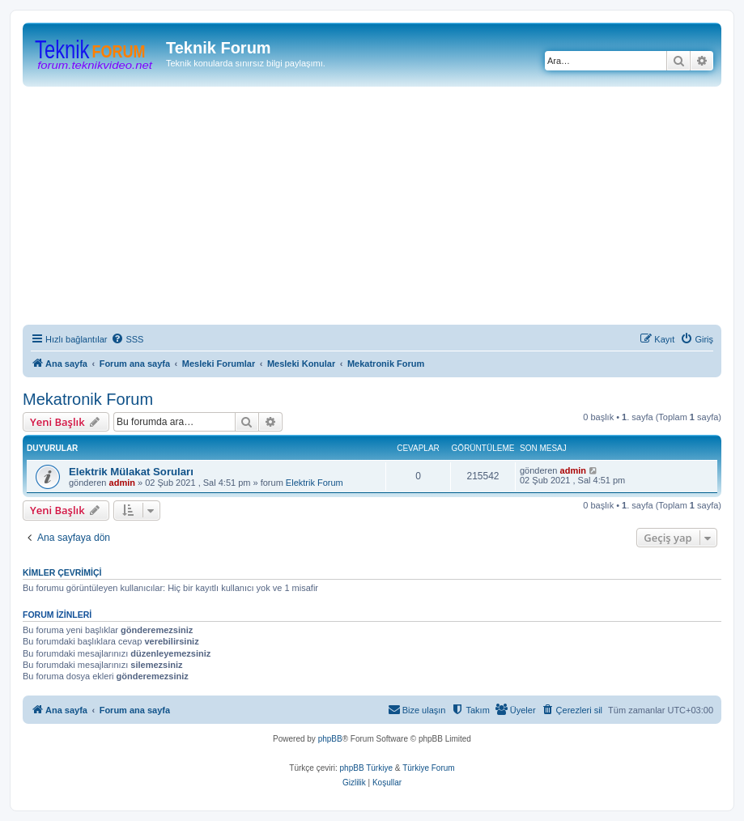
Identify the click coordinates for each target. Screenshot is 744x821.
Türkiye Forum (428, 768)
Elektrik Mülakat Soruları (131, 472)
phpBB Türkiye (366, 768)
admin (122, 482)
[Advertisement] (383, 208)
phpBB (330, 738)
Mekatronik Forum (88, 399)
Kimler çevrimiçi (62, 572)
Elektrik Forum (314, 482)
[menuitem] (127, 339)
